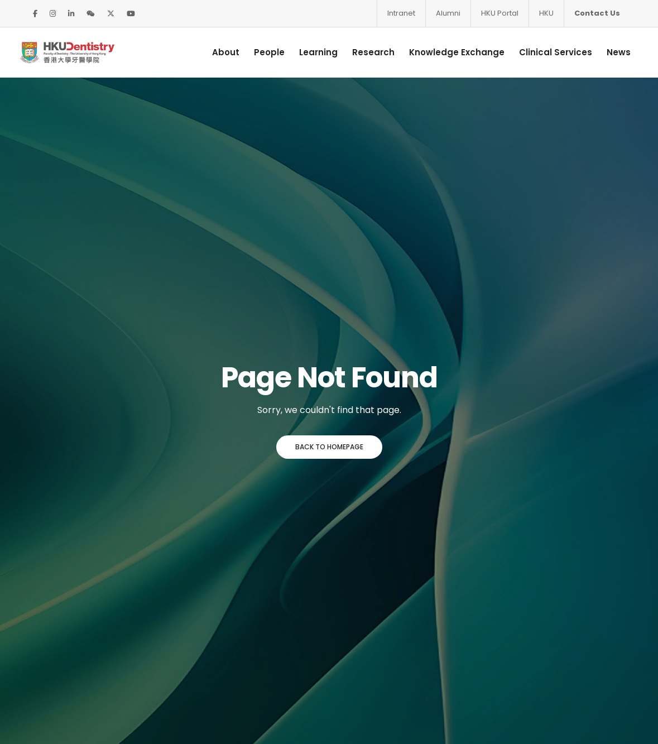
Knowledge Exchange (449, 52)
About (218, 52)
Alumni (448, 13)
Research (365, 52)
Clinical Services (547, 52)
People (261, 52)
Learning (310, 52)
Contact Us (597, 13)
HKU (546, 13)
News (611, 52)
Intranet (401, 13)
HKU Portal (499, 13)
